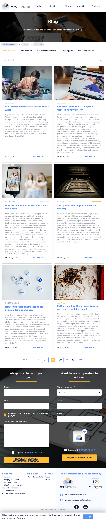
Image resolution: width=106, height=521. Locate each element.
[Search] (5, 60)
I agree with (27, 452)
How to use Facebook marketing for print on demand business (27, 309)
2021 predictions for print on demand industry (79, 213)
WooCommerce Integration (15, 485)
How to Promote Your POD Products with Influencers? (27, 213)
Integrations (7, 477)
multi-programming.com (75, 495)
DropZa (48, 480)
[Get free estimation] (26, 460)
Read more (39, 157)
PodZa (47, 477)
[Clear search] (101, 60)
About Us (81, 6)
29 (60, 360)
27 (45, 360)
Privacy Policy (38, 477)
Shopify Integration (11, 480)
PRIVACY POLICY (34, 453)
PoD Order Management (11, 488)
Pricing (68, 6)
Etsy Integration (10, 482)
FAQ (28, 477)
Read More (99, 517)
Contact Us (96, 6)
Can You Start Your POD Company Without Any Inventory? (79, 114)
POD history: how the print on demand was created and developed (79, 309)
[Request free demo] (79, 457)
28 (53, 360)
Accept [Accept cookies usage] (88, 517)
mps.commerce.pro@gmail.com (78, 500)
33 (73, 360)
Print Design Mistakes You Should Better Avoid (27, 114)
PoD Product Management (12, 491)
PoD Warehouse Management (13, 493)
